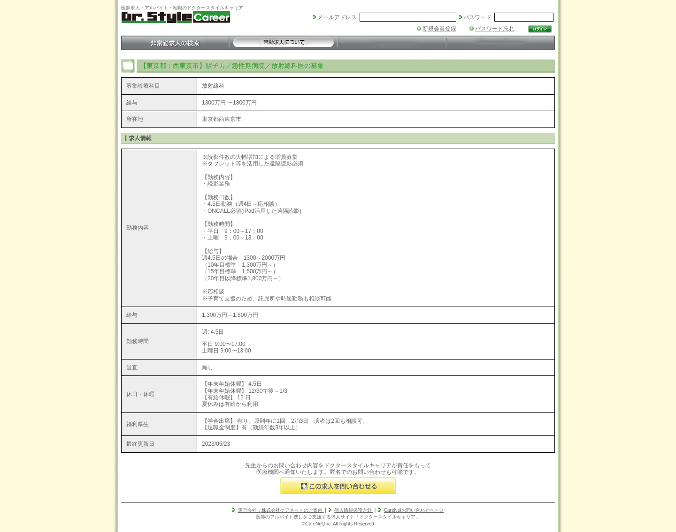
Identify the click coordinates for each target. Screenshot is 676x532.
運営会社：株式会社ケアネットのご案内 (281, 510)
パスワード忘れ (495, 28)
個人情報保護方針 (353, 510)
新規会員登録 (439, 28)
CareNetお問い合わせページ (414, 510)
